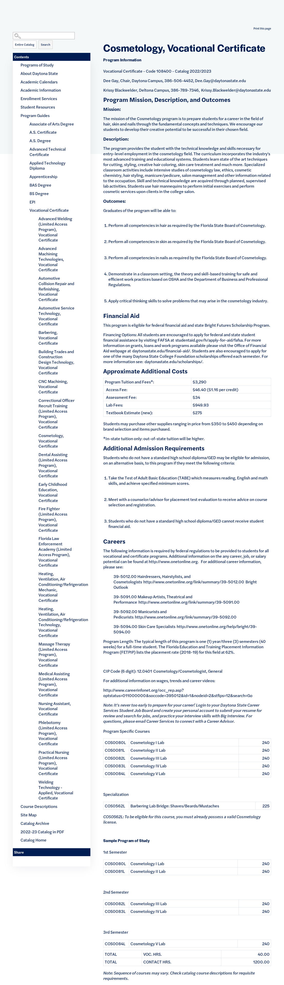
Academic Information (41, 90)
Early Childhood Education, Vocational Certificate (53, 492)
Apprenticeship (43, 176)
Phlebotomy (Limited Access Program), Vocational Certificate (53, 733)
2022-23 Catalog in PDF (42, 832)
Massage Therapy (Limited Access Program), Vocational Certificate (54, 654)
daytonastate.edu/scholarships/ (173, 361)
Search (45, 44)
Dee (198, 80)
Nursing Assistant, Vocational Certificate (55, 708)
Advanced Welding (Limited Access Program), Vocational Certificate (55, 229)
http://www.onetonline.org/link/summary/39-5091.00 (189, 602)
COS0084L (115, 773)
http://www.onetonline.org (173, 561)
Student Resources (38, 107)
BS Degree (39, 193)
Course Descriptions (39, 806)
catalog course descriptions (207, 973)
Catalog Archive (35, 823)
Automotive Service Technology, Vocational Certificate (56, 316)
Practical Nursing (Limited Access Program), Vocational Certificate (54, 762)
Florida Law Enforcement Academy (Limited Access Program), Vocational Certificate (55, 551)
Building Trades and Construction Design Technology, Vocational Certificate (56, 362)
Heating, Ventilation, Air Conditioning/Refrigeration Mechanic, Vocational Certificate (57, 587)
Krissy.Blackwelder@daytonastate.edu (236, 90)
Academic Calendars (39, 82)
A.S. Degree (40, 140)
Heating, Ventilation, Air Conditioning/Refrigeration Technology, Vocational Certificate (57, 622)
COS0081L (115, 750)
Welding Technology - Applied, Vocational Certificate (56, 790)
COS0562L (115, 806)
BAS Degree (40, 185)
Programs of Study (37, 65)
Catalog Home (33, 840)
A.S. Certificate (43, 132)
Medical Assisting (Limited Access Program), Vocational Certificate (54, 684)
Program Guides (35, 115)
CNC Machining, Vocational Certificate (53, 386)
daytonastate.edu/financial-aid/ (161, 351)
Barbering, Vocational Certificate (48, 337)
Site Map (28, 815)
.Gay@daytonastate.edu (224, 80)
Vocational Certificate (49, 210)
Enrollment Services (39, 98)
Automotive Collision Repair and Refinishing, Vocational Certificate (56, 288)
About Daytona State (39, 73)
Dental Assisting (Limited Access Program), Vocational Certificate (53, 465)
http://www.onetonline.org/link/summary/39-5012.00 (193, 582)
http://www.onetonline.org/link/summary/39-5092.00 (185, 617)
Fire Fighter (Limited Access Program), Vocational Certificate (53, 519)
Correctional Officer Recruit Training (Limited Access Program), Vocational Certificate (56, 413)
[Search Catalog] (44, 35)
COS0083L (115, 766)
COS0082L (115, 758)
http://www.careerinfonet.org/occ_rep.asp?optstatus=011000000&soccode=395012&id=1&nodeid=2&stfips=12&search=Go (177, 692)
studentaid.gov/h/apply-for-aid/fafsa (209, 340)
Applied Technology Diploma (47, 165)
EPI (32, 202)
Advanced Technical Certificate (48, 151)
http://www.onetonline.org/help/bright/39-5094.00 (185, 629)
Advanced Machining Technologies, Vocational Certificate (51, 259)
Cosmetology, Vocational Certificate (51, 440)
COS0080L (115, 742)
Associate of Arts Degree (52, 124)
